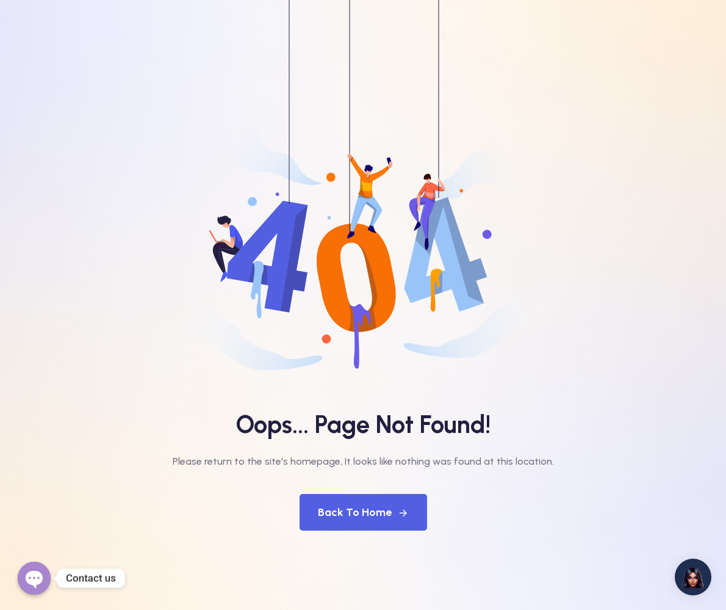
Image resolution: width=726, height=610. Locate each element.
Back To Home (363, 512)
